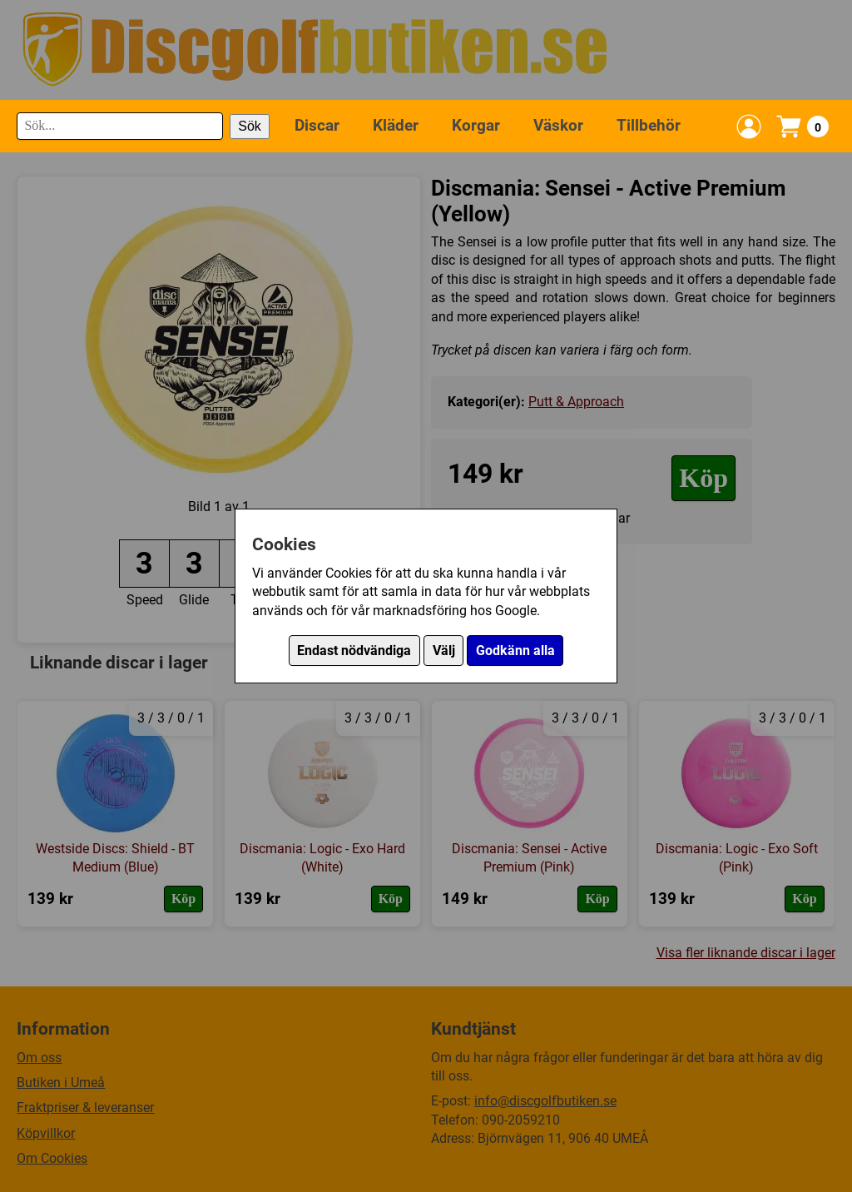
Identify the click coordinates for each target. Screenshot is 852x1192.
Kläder (396, 125)
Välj (444, 650)
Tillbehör (649, 125)
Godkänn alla (515, 650)
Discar (317, 125)
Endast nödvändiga (354, 650)
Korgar (476, 125)
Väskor (558, 125)
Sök (249, 126)
